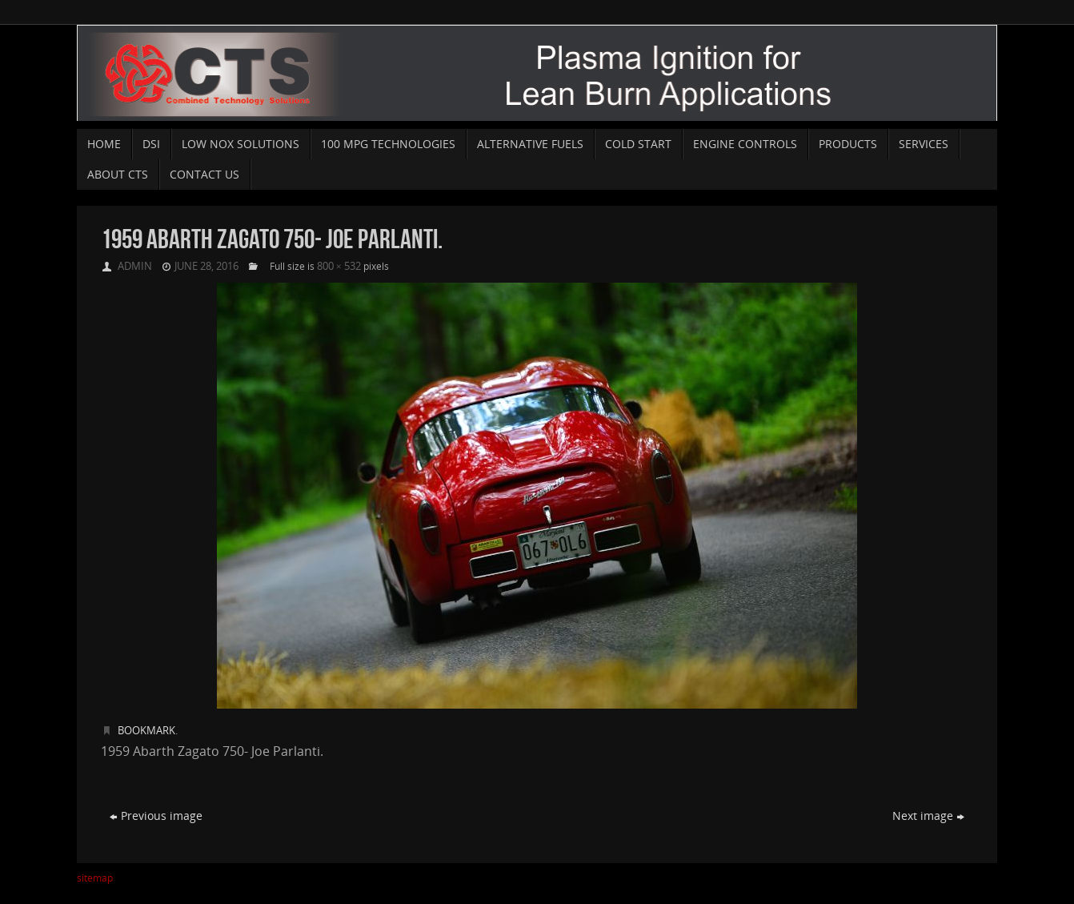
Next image (928, 815)
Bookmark (146, 730)
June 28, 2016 (206, 266)
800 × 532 (339, 266)
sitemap (95, 878)
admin (135, 266)
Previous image (156, 815)
